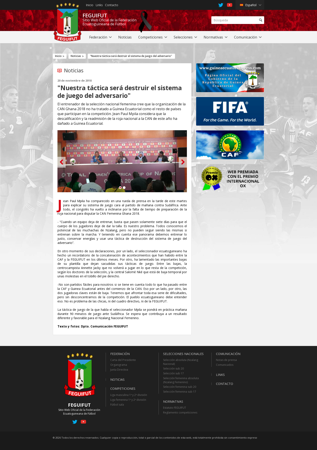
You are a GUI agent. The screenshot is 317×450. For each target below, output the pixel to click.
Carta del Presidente (123, 360)
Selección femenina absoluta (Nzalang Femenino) (181, 380)
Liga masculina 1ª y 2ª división (128, 395)
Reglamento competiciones (180, 412)
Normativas (173, 401)
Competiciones (122, 388)
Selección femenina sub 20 (179, 387)
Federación (120, 354)
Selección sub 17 (173, 373)
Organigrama (118, 365)
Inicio (89, 5)
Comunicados (224, 365)
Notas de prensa (226, 360)
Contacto (111, 5)
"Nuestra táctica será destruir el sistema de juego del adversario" (131, 56)
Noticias (76, 56)
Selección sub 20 (173, 368)
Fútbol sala (117, 404)
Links (99, 5)
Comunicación (228, 354)
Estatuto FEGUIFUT (174, 408)
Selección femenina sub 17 (179, 391)
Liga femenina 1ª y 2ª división (128, 400)
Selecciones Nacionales (183, 354)
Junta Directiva (119, 369)
